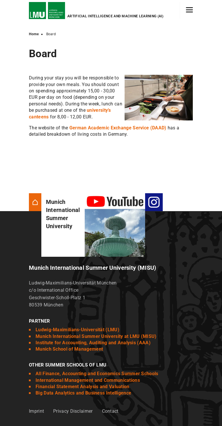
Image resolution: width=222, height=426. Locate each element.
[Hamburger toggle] (189, 10)
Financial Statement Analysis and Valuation (83, 386)
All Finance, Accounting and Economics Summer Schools (97, 373)
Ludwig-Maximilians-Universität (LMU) (77, 329)
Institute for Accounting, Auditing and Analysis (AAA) (93, 342)
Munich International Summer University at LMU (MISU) (96, 336)
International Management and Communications (88, 380)
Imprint (36, 411)
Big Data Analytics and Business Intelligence (83, 393)
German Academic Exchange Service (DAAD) (117, 128)
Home (34, 34)
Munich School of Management (69, 349)
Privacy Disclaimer (72, 411)
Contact (110, 411)
